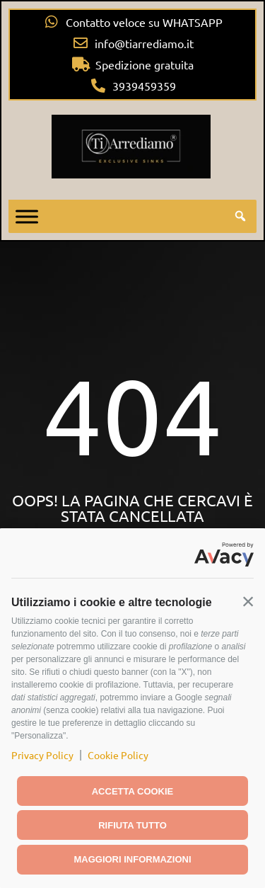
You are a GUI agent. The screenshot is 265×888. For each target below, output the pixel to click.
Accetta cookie (133, 791)
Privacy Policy (42, 754)
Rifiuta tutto (132, 825)
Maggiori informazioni (132, 859)
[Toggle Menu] (27, 216)
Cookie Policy (118, 754)
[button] (248, 601)
